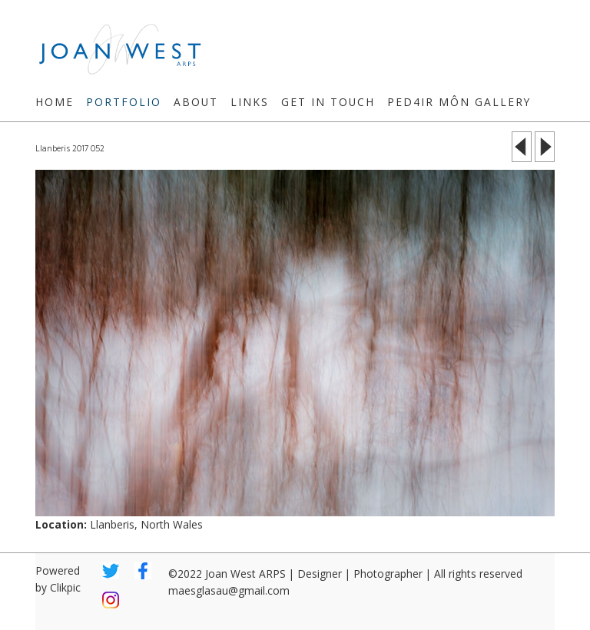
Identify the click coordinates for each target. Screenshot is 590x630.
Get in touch (328, 101)
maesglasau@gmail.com (229, 590)
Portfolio (123, 101)
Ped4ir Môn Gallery (459, 101)
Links (249, 101)
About (196, 101)
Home (54, 101)
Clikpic (65, 587)
